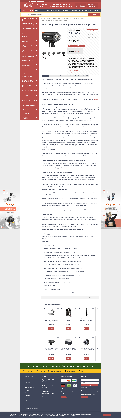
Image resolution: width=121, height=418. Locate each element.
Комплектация (64, 75)
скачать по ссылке (93, 292)
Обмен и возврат (29, 385)
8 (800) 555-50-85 (57, 4)
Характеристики (54, 75)
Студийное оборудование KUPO (29, 51)
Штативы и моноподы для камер (28, 40)
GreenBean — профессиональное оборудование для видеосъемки (60, 366)
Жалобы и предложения (48, 393)
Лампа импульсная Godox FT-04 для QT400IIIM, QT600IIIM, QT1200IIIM (51, 320)
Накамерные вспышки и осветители (28, 29)
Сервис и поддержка (77, 10)
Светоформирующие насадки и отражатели (28, 56)
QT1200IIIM (45, 101)
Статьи (27, 392)
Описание (45, 75)
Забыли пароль (84, 387)
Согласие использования (31, 408)
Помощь (27, 400)
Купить (92, 30)
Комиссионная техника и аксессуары (29, 101)
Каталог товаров (27, 10)
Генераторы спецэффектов (26, 96)
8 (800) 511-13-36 (57, 6)
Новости (27, 390)
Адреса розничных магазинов (49, 396)
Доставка (27, 382)
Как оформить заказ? (73, 72)
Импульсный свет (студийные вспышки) (28, 24)
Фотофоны (25, 69)
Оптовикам (66, 10)
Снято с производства (30, 403)
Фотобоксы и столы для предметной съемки (28, 81)
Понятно (107, 415)
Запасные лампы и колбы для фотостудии (29, 91)
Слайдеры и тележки (27, 60)
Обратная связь (46, 391)
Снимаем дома (26, 109)
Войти (86, 1)
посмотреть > (77, 51)
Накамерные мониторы (28, 105)
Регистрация (93, 1)
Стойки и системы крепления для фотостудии (27, 35)
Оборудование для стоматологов (27, 118)
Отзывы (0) (79, 30)
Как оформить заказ (30, 387)
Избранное (60, 1)
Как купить (28, 395)
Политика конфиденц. (30, 405)
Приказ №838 (88, 10)
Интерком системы (27, 76)
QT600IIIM (95, 99)
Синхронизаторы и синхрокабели (27, 64)
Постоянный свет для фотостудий (28, 19)
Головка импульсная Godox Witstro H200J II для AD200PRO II (86, 350)
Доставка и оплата (56, 10)
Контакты (96, 10)
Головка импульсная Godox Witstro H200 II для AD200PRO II (68, 350)
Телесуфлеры (25, 113)
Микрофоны (25, 73)
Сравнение (68, 1)
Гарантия (27, 398)
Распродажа (45, 10)
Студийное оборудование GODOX (29, 46)
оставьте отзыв (71, 397)
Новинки (37, 10)
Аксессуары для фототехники (26, 86)
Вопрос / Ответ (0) (83, 75)
